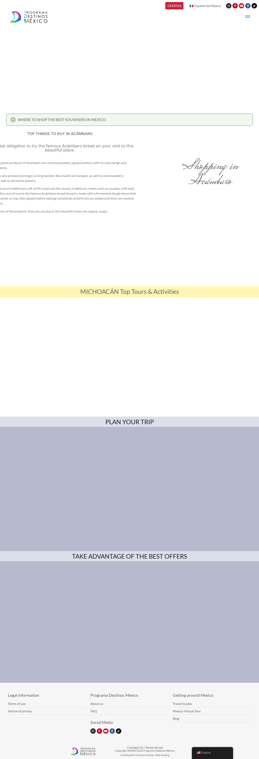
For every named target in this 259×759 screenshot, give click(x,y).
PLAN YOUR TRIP (129, 421)
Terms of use (154, 747)
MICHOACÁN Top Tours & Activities (129, 291)
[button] (129, 121)
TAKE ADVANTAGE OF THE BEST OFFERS (129, 556)
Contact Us (135, 747)
